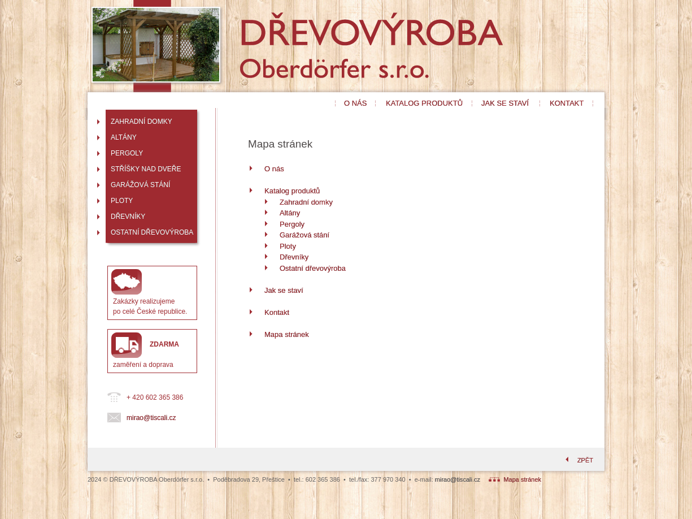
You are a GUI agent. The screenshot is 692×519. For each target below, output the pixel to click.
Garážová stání (304, 235)
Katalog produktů (292, 191)
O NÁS (355, 103)
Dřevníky (294, 257)
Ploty (288, 246)
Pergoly (292, 224)
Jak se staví (283, 290)
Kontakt (276, 312)
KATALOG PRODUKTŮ (424, 103)
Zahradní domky (306, 202)
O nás (274, 169)
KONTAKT (567, 103)
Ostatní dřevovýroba (313, 268)
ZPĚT (578, 460)
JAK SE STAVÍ (505, 103)
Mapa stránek (286, 334)
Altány (290, 213)
